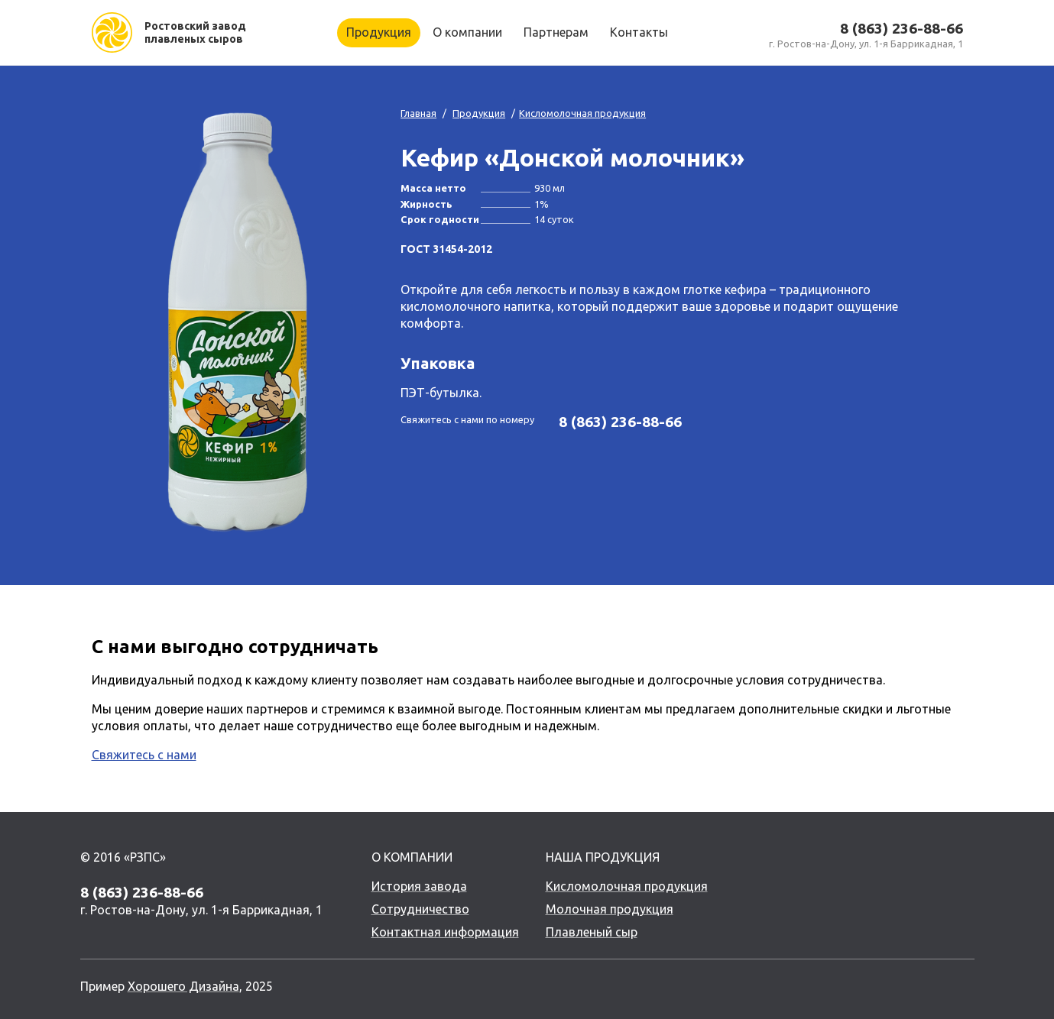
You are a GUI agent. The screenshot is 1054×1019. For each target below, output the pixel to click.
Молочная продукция (609, 909)
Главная (418, 113)
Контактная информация (445, 932)
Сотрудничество (420, 909)
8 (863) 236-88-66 (901, 28)
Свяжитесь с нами (144, 755)
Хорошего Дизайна (183, 986)
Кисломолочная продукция (582, 113)
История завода (419, 886)
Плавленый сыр (591, 932)
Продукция (478, 113)
